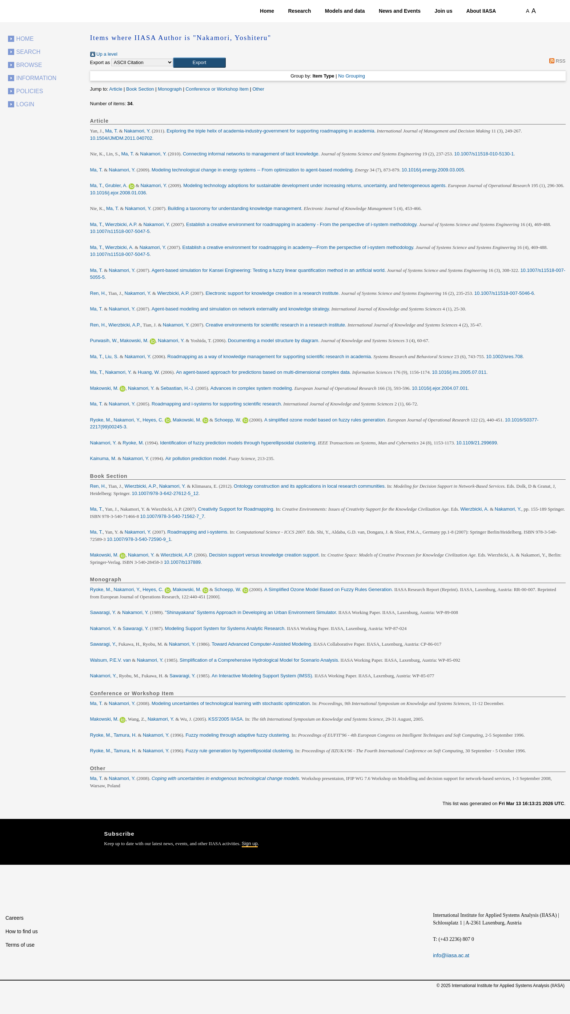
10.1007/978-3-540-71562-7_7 (172, 516)
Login (25, 104)
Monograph (170, 89)
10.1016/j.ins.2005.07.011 (459, 372)
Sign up (250, 843)
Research (299, 11)
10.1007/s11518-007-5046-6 (504, 293)
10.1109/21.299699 (476, 442)
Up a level (103, 54)
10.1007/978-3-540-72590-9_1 (139, 539)
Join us (443, 11)
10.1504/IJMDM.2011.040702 (121, 138)
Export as (100, 62)
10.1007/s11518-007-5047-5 (120, 231)
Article (115, 89)
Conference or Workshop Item (217, 89)
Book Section (140, 89)
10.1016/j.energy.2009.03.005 (433, 170)
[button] (199, 63)
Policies (29, 91)
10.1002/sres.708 (504, 356)
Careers (14, 918)
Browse (29, 65)
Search (28, 52)
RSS (556, 61)
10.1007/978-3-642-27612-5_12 (165, 493)
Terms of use (20, 945)
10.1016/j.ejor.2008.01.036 (118, 192)
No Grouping (351, 76)
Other (258, 89)
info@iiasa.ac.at (451, 955)
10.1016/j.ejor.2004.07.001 (440, 388)
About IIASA (481, 11)
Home (267, 11)
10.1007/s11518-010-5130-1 (484, 154)
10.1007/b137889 (182, 562)
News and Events (400, 11)
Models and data (345, 11)
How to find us (21, 931)
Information (36, 78)
